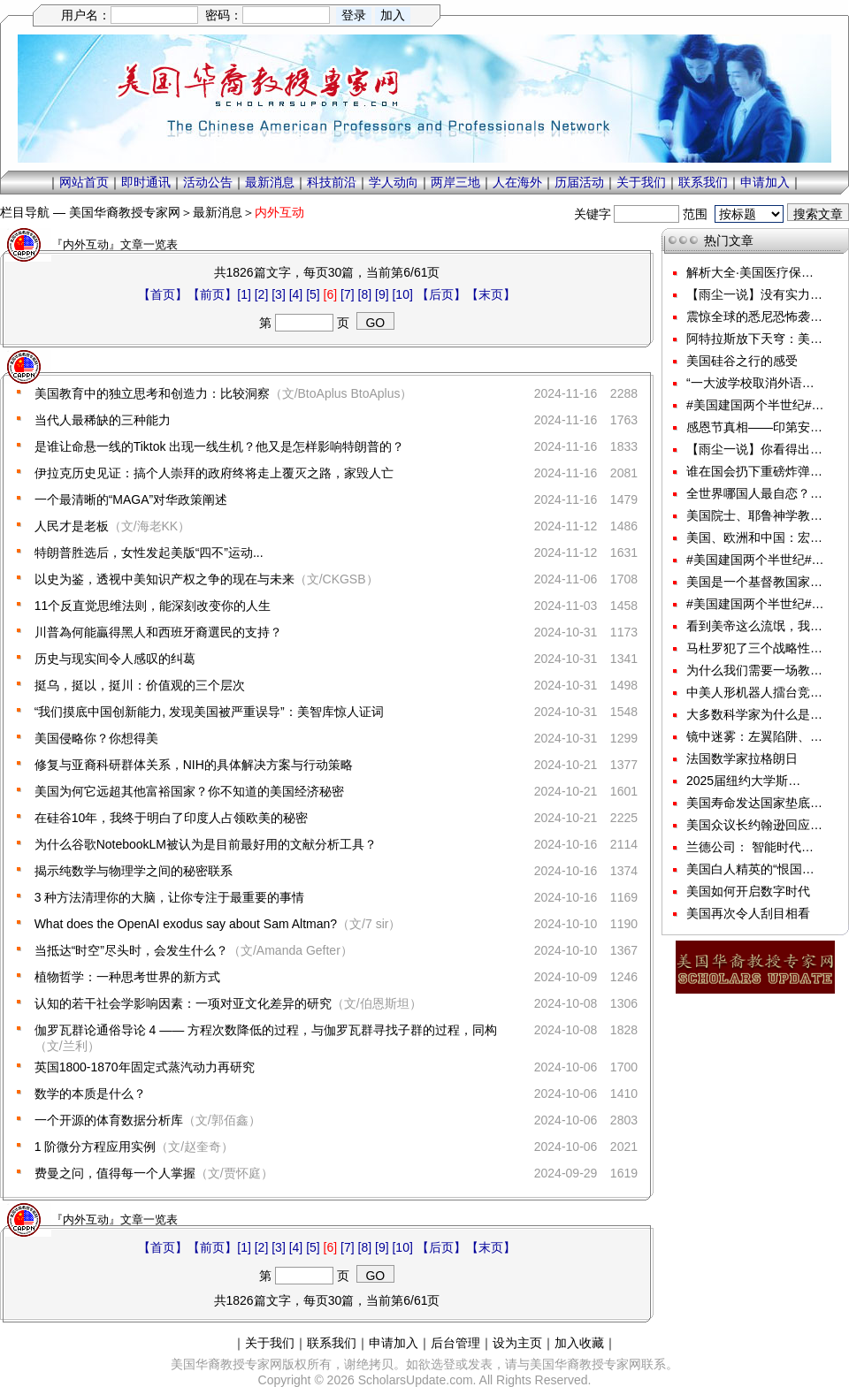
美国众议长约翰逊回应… (754, 825)
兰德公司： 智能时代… (750, 847)
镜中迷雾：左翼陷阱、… (754, 736)
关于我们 (641, 182)
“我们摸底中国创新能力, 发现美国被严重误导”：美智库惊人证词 (209, 712)
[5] (313, 294)
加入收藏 (579, 1343)
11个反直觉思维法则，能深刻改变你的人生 (153, 605)
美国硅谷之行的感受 (742, 361)
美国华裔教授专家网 (124, 212)
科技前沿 (331, 182)
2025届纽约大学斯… (743, 781)
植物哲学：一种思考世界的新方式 (127, 977)
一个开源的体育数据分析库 (108, 1120)
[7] (347, 294)
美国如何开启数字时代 (748, 891)
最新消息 (269, 182)
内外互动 (279, 212)
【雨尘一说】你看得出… (754, 449)
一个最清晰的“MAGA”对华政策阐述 (131, 499)
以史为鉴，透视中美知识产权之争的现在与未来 (164, 579)
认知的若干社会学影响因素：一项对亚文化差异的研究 (183, 1003)
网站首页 (84, 182)
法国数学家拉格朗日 (742, 758)
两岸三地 (455, 182)
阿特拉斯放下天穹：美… (754, 339)
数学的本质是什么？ (90, 1093)
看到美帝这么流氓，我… (754, 626)
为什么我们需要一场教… (754, 670)
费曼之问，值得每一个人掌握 (114, 1173)
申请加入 (765, 182)
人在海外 (517, 182)
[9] (382, 294)
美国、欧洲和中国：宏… (754, 537)
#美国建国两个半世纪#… (755, 405)
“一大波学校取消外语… (750, 383)
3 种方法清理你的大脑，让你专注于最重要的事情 (169, 897)
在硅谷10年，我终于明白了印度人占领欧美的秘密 (171, 818)
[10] (402, 294)
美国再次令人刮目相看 (748, 913)
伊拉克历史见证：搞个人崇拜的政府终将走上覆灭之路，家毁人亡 (214, 473)
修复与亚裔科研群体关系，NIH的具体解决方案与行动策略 (193, 765)
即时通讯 (146, 182)
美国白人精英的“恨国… (750, 869)
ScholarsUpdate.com (415, 1380)
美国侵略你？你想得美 (96, 738)
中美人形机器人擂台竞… (754, 692)
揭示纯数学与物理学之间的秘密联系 (133, 871)
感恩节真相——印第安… (754, 427)
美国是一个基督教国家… (754, 582)
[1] (244, 294)
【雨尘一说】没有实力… (754, 294)
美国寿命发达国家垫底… (754, 803)
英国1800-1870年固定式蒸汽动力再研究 (144, 1067)
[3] (279, 294)
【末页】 (491, 294)
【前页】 (212, 294)
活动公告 (208, 182)
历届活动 (579, 182)
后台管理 (455, 1343)
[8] (365, 294)
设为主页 (517, 1343)
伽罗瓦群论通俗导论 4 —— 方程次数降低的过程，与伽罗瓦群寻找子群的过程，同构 (265, 1030)
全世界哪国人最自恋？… (754, 493)
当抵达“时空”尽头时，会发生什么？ (131, 950)
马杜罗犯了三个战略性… (754, 648)
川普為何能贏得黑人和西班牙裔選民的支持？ (158, 632)
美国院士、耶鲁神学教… (754, 515)
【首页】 (162, 294)
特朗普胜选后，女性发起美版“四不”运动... (149, 552)
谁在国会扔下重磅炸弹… (754, 471)
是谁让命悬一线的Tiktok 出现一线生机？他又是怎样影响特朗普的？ (219, 446)
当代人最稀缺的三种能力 (102, 420)
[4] (296, 294)
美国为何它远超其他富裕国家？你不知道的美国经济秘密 (189, 791)
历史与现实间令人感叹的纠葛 (114, 659)
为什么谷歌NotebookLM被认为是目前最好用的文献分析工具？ (205, 844)
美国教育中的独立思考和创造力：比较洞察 (152, 393)
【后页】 (441, 294)
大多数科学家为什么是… (754, 714)
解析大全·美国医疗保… (750, 272)
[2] (262, 294)
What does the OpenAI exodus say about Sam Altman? (185, 924)
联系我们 (703, 182)
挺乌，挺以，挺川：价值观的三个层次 (139, 685)
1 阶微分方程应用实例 (95, 1146)
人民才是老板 (71, 526)
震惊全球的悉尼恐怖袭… (754, 316)
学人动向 (393, 182)
